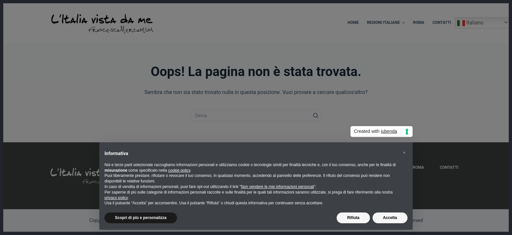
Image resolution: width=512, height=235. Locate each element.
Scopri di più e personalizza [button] (141, 217)
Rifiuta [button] (353, 217)
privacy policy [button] (116, 198)
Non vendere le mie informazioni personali (277, 186)
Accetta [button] (390, 217)
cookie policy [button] (179, 170)
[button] (404, 153)
